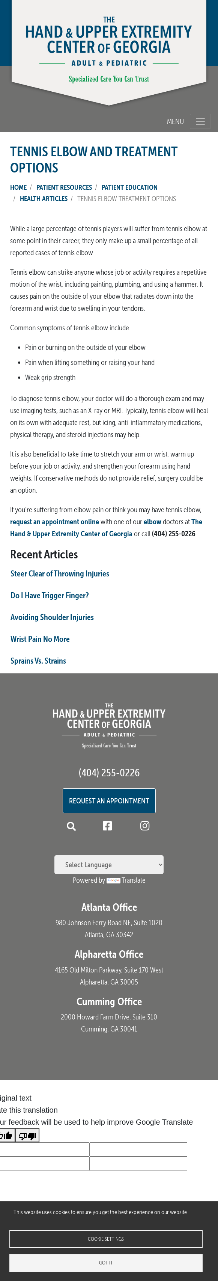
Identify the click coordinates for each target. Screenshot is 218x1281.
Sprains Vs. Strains (38, 660)
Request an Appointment (109, 800)
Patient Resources (64, 187)
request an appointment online (54, 521)
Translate (126, 880)
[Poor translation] (27, 1135)
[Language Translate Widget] (109, 864)
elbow (152, 521)
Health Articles (44, 198)
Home (18, 187)
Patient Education (130, 187)
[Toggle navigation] (200, 121)
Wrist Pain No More (40, 639)
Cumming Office (109, 1001)
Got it (106, 1263)
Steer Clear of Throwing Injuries (60, 573)
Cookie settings (106, 1238)
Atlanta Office (109, 907)
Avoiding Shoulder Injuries (52, 617)
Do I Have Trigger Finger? (50, 595)
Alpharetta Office (109, 954)
